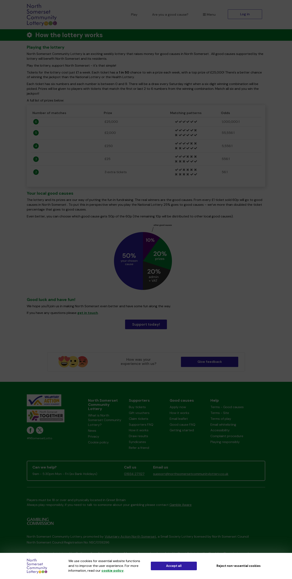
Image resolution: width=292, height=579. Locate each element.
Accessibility (220, 430)
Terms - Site (219, 413)
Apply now (178, 407)
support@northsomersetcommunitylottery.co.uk (190, 474)
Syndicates (137, 442)
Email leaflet (179, 418)
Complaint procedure (226, 436)
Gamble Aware (180, 505)
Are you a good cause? (170, 14)
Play (134, 14)
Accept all (174, 566)
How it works (139, 430)
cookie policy (112, 570)
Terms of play (220, 418)
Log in (245, 14)
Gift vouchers (139, 413)
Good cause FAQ (182, 424)
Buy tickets (137, 407)
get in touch (87, 313)
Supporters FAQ (141, 424)
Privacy (93, 436)
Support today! (146, 324)
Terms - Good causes (227, 407)
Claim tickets (138, 418)
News (92, 430)
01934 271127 (134, 474)
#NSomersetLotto (39, 438)
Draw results (138, 436)
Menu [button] (209, 14)
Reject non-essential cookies (238, 566)
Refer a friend (139, 448)
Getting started (182, 430)
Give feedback (209, 361)
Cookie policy (98, 442)
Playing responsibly (225, 442)
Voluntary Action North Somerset (130, 536)
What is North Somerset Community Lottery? (104, 420)
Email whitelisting (223, 424)
